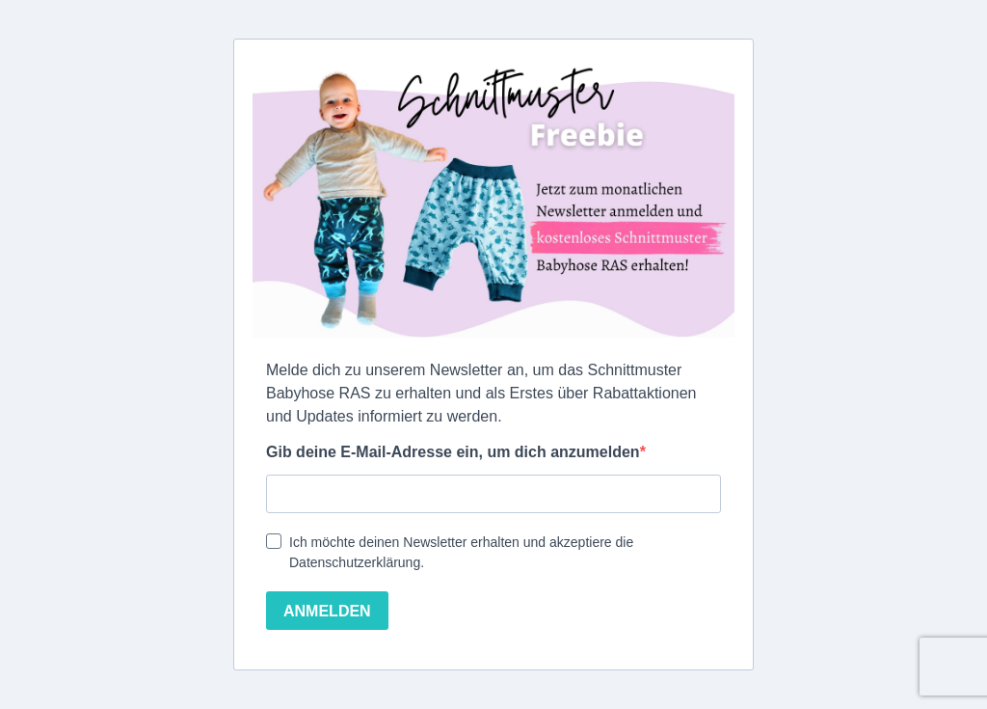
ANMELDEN (327, 611)
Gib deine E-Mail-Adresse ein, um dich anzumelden (453, 452)
